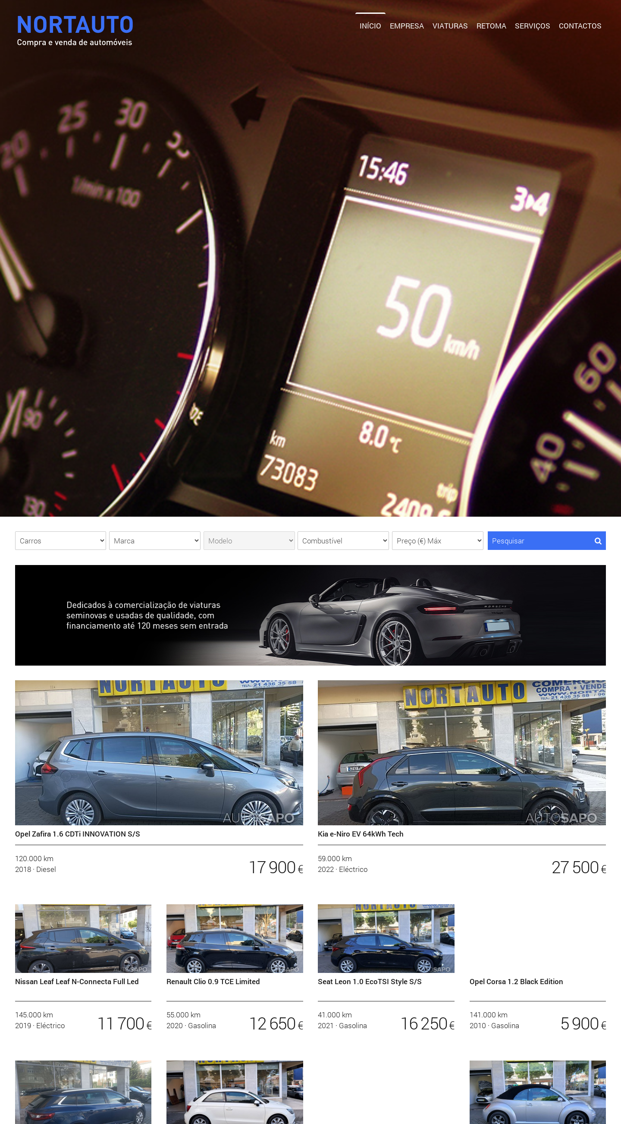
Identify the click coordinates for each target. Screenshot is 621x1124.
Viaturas (450, 26)
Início (370, 26)
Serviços (532, 26)
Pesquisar (547, 540)
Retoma (491, 26)
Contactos (580, 26)
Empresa (407, 26)
